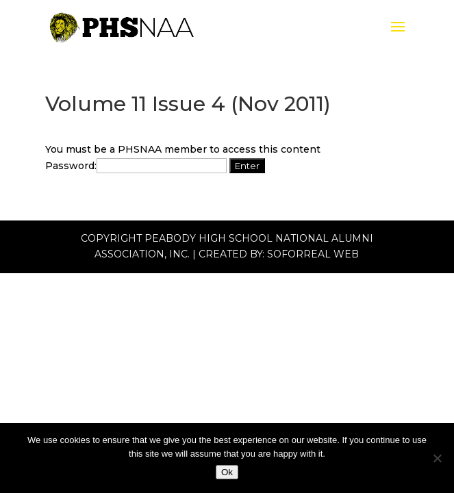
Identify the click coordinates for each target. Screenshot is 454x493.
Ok (227, 472)
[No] (437, 458)
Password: (136, 166)
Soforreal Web (313, 254)
